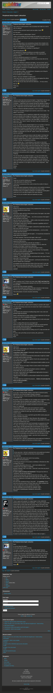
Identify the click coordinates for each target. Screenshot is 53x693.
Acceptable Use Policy (9, 665)
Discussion (10, 12)
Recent (12, 9)
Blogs (5, 658)
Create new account (8, 606)
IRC (6, 578)
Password (5, 603)
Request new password (9, 608)
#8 (50, 388)
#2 (50, 93)
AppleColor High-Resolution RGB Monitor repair (15, 621)
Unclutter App (29, 616)
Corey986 (6, 96)
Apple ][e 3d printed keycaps (9, 650)
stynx (4, 499)
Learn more (5, 587)
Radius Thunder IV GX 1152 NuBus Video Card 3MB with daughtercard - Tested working (23, 623)
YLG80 (4, 645)
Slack (7, 584)
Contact (48, 9)
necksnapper (6, 638)
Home (4, 9)
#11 (50, 540)
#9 (50, 446)
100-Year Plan (43, 9)
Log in (3, 19)
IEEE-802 (5, 390)
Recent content (7, 593)
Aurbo (4, 652)
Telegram (8, 585)
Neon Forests (7, 24)
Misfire (7, 582)
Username (5, 599)
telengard (5, 641)
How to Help (26, 684)
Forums (8, 9)
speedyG (5, 205)
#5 (50, 275)
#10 (50, 497)
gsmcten (5, 277)
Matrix (7, 579)
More (49, 630)
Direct (22, 616)
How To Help (35, 9)
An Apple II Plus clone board (9, 647)
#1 (50, 22)
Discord (7, 581)
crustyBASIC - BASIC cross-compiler (12, 629)
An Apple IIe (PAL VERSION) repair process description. (15, 643)
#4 (50, 202)
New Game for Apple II (9, 625)
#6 (50, 300)
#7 (50, 343)
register (8, 19)
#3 (50, 174)
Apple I (15, 12)
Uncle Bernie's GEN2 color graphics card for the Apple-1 (16, 627)
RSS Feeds (6, 662)
